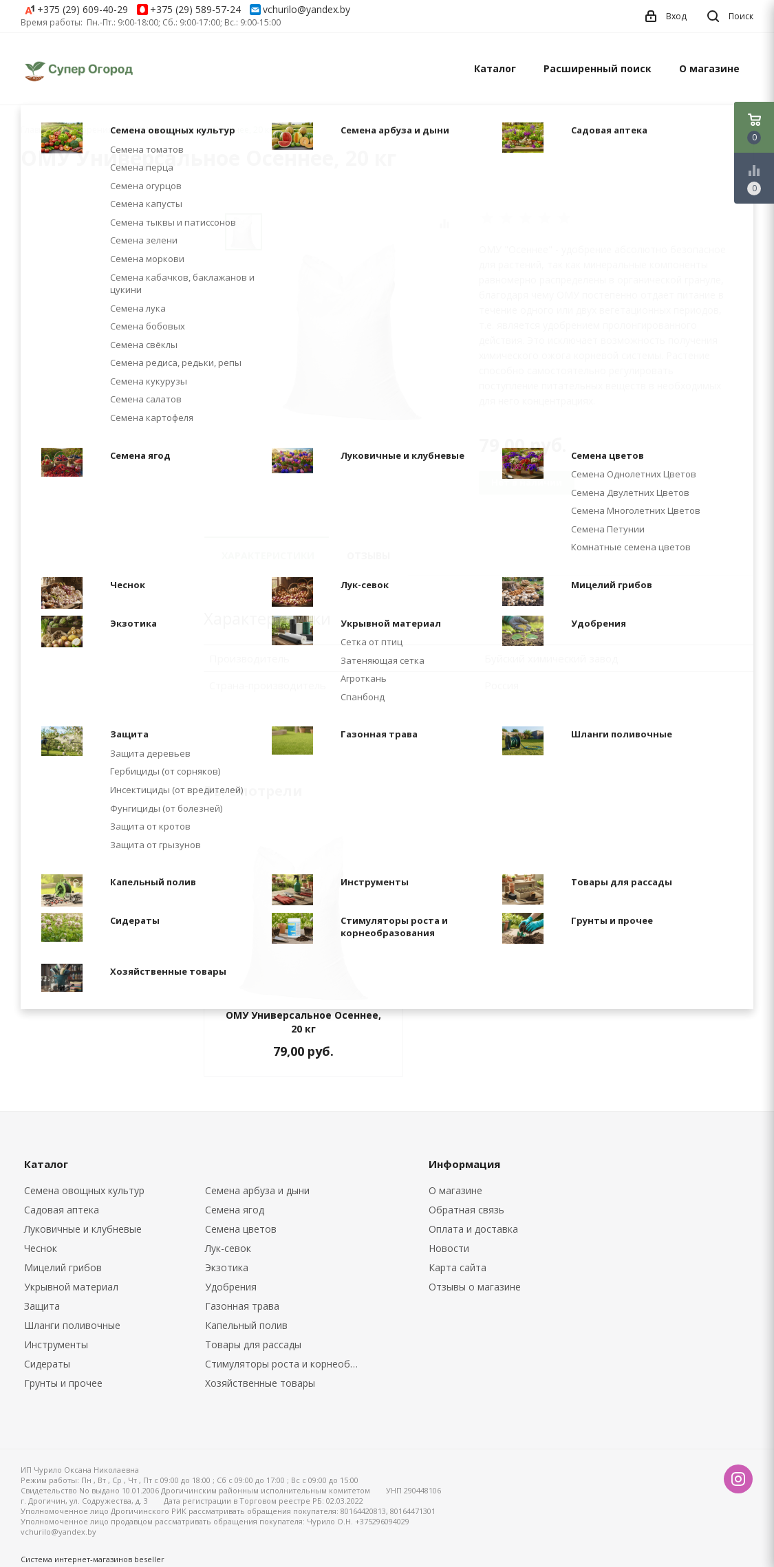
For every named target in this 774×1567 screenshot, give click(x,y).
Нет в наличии (526, 482)
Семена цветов (241, 1228)
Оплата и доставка (473, 1228)
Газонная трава (242, 1305)
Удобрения (231, 1286)
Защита (42, 1305)
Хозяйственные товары (260, 1383)
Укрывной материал (71, 1286)
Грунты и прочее (63, 1383)
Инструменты (56, 1344)
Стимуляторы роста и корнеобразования (285, 1363)
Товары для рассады (253, 1344)
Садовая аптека (61, 1209)
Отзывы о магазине (475, 1286)
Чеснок (40, 1248)
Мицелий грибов (63, 1267)
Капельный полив (246, 1325)
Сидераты (47, 1363)
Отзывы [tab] (368, 555)
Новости (449, 1248)
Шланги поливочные (72, 1325)
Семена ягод (234, 1209)
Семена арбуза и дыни (257, 1190)
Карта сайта (457, 1267)
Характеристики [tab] (268, 555)
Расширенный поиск (598, 68)
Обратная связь (466, 1209)
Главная (37, 130)
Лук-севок (228, 1248)
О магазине (709, 68)
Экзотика (226, 1267)
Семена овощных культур (84, 1190)
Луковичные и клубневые (83, 1228)
